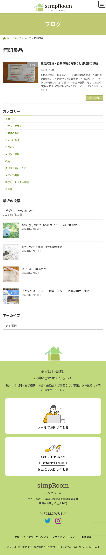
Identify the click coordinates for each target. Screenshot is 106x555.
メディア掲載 (12, 175)
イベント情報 (12, 154)
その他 (8, 189)
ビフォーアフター (14, 126)
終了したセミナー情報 (17, 182)
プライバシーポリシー (65, 536)
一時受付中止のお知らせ (18, 210)
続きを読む (94, 97)
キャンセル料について (36, 536)
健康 (7, 119)
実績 (17, 536)
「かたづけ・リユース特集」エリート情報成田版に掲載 (56, 291)
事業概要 (86, 536)
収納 (7, 161)
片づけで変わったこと (17, 168)
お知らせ (10, 147)
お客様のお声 (12, 133)
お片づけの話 (12, 140)
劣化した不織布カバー (35, 269)
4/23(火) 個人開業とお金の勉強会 (42, 247)
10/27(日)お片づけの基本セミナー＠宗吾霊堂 (49, 225)
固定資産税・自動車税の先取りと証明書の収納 (69, 63)
